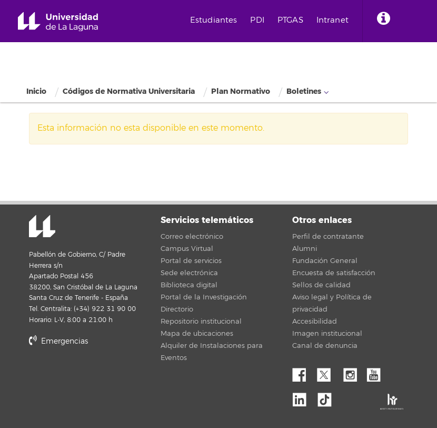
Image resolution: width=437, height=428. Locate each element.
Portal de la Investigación (204, 297)
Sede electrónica (189, 273)
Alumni (304, 249)
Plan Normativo (240, 91)
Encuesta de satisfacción (333, 273)
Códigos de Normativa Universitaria (129, 91)
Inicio (36, 91)
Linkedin (303, 397)
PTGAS (290, 20)
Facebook (303, 372)
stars (108, 377)
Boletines (303, 91)
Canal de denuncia (324, 346)
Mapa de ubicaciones (197, 333)
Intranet (332, 20)
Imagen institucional (327, 333)
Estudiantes (213, 20)
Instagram (353, 372)
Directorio (177, 309)
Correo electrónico (192, 236)
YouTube (377, 372)
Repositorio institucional (201, 321)
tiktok (328, 397)
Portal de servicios (191, 261)
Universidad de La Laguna (58, 22)
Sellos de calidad (321, 285)
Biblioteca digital (189, 285)
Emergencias (58, 341)
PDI (257, 20)
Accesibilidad (314, 321)
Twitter (328, 372)
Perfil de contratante (328, 236)
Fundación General (324, 261)
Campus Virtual (187, 249)
